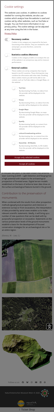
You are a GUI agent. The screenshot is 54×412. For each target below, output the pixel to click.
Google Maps (24, 109)
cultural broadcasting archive (30, 133)
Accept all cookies (27, 164)
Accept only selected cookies (27, 157)
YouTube (22, 88)
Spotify (21, 121)
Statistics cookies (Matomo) (25, 54)
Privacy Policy (11, 33)
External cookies (19, 67)
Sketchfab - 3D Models (27, 143)
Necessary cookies (20, 39)
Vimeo (21, 100)
